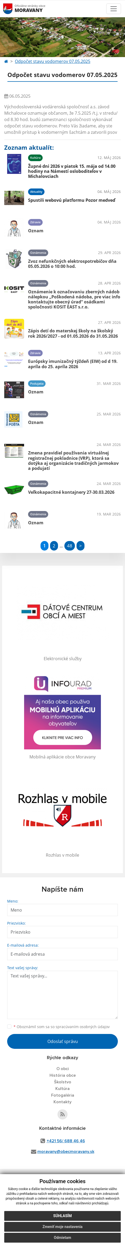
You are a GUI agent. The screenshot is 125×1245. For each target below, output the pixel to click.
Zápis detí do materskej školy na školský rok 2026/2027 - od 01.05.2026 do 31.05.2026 (73, 333)
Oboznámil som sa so (62, 1026)
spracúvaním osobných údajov (83, 1026)
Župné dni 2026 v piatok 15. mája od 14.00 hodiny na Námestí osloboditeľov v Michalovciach (71, 171)
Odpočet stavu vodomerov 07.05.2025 (52, 61)
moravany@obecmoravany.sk (65, 1151)
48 (69, 546)
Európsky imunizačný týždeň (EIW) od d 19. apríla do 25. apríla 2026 (73, 363)
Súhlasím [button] (62, 1216)
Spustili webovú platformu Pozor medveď (71, 200)
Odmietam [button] (62, 1237)
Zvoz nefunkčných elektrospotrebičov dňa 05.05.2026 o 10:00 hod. (72, 263)
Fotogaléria (62, 1095)
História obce (63, 1075)
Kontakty (62, 1102)
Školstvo (62, 1082)
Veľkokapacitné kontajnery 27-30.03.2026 (71, 492)
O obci (62, 1069)
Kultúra (62, 1089)
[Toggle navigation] (113, 8)
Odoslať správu (62, 1041)
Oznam (35, 231)
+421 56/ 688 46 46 (66, 1141)
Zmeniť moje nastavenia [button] (62, 1227)
